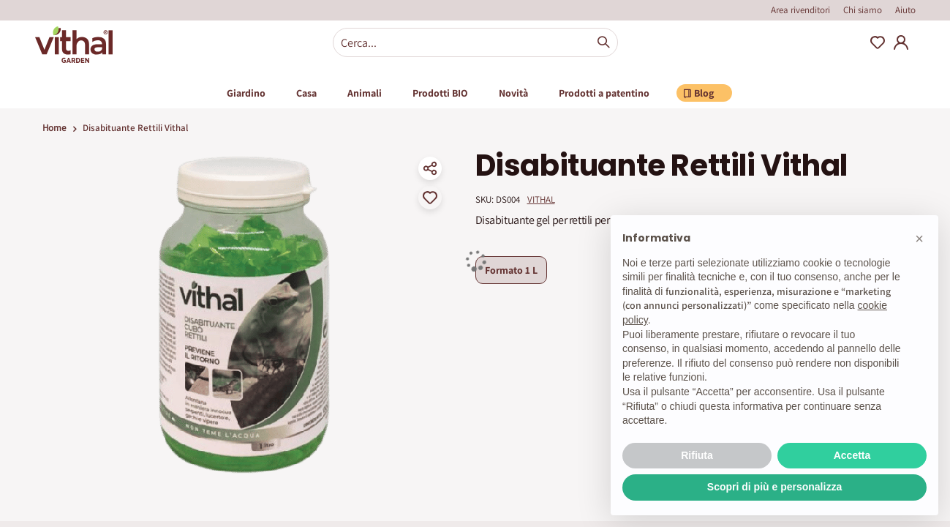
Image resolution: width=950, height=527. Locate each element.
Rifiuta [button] (697, 455)
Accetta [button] (852, 455)
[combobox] (475, 42)
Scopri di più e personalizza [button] (774, 487)
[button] (919, 238)
